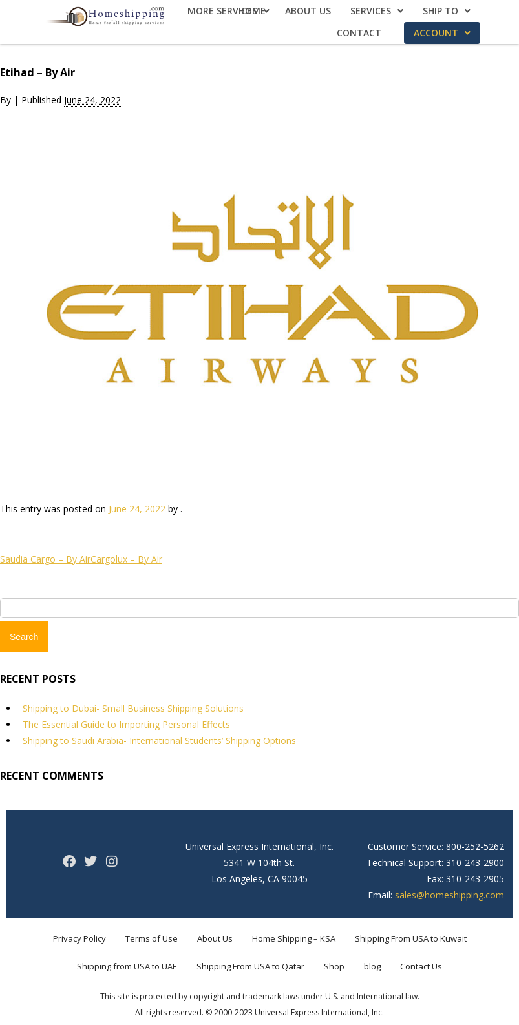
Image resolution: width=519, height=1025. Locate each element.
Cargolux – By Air (126, 559)
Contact (359, 32)
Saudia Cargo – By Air (45, 559)
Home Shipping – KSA (293, 938)
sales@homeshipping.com (449, 895)
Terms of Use (151, 938)
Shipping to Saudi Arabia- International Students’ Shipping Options (159, 740)
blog (372, 966)
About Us (308, 11)
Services (376, 11)
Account (442, 32)
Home (252, 11)
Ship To (447, 11)
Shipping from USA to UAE (127, 966)
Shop (334, 966)
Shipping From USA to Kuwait (411, 938)
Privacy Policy (79, 938)
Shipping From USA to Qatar (250, 966)
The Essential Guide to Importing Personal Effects (126, 724)
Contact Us (421, 966)
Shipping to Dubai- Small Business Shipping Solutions (133, 708)
